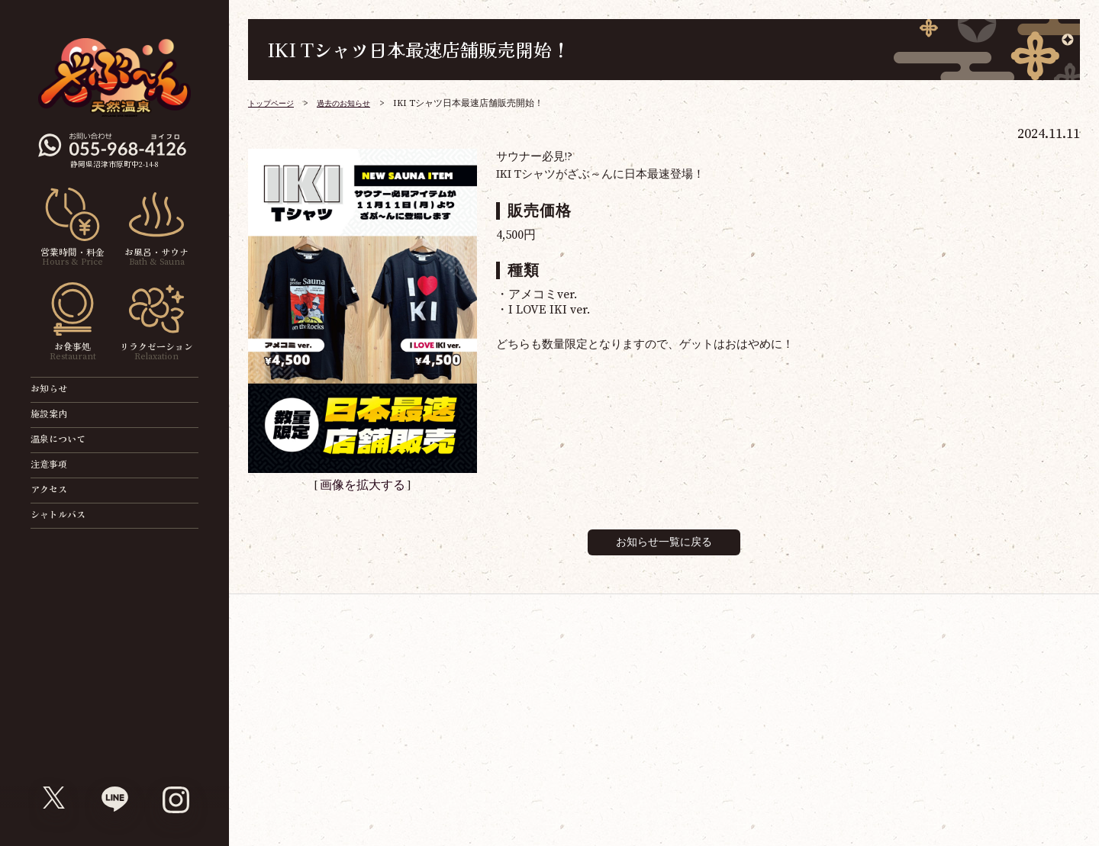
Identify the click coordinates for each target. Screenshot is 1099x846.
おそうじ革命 (1022, 681)
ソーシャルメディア (555, 785)
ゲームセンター (771, 681)
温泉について (67, 440)
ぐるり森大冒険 (834, 681)
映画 (584, 681)
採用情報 (479, 785)
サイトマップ (417, 785)
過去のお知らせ (358, 103)
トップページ (275, 103)
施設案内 (58, 414)
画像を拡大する (362, 484)
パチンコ (896, 681)
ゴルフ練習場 (959, 681)
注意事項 (58, 465)
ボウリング (646, 681)
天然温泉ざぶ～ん (709, 681)
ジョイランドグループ (328, 785)
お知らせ (58, 389)
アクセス (58, 490)
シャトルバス (67, 515)
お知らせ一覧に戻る (664, 541)
